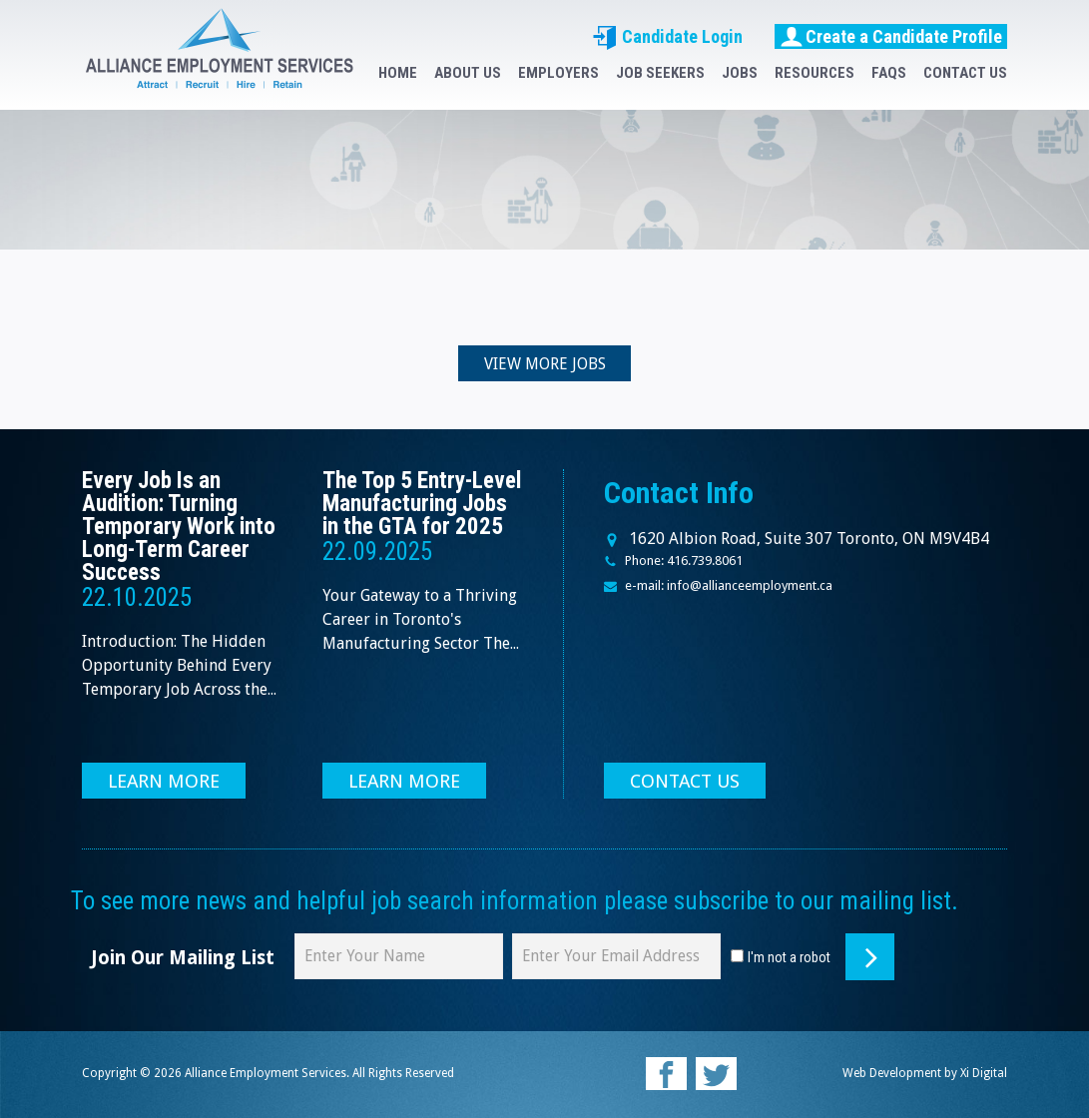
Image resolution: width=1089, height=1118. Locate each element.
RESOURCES (814, 73)
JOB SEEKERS (660, 73)
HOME (397, 73)
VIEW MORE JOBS (545, 363)
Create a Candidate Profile (891, 36)
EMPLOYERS (558, 73)
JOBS (740, 73)
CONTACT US (965, 73)
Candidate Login (667, 36)
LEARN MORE (165, 781)
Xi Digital (983, 1073)
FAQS (888, 73)
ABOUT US (467, 73)
